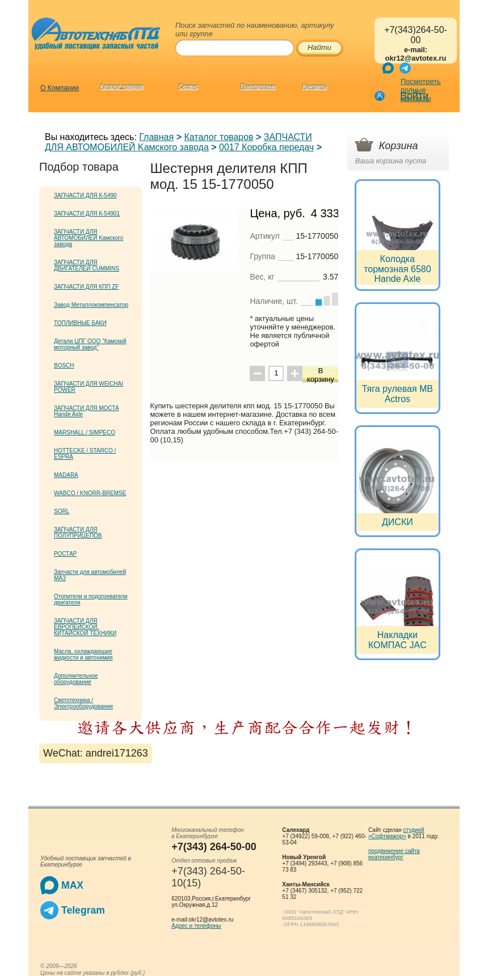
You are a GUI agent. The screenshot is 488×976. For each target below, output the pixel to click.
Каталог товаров (122, 87)
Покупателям (258, 87)
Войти (414, 96)
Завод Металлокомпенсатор (91, 305)
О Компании (59, 88)
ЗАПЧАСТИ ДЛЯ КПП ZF (86, 287)
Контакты (314, 87)
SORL (61, 511)
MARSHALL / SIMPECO (84, 432)
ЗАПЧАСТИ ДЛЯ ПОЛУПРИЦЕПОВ (78, 532)
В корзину (320, 374)
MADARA (66, 475)
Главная (156, 137)
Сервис (188, 87)
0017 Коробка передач (266, 147)
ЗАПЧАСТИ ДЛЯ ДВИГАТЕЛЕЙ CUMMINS (86, 265)
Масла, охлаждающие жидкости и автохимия (83, 654)
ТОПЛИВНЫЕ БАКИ (80, 323)
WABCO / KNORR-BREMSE (90, 493)
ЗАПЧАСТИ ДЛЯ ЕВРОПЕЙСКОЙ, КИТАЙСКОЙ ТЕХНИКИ (85, 627)
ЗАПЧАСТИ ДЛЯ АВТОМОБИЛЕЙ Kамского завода (178, 142)
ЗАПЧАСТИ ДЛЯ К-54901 (87, 213)
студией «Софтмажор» (396, 833)
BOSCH (64, 365)
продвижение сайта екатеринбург (394, 854)
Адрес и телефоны (196, 926)
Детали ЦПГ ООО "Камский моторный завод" (90, 344)
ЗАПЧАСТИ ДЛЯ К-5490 (85, 195)
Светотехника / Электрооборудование (83, 703)
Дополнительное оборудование (76, 679)
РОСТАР (65, 554)
